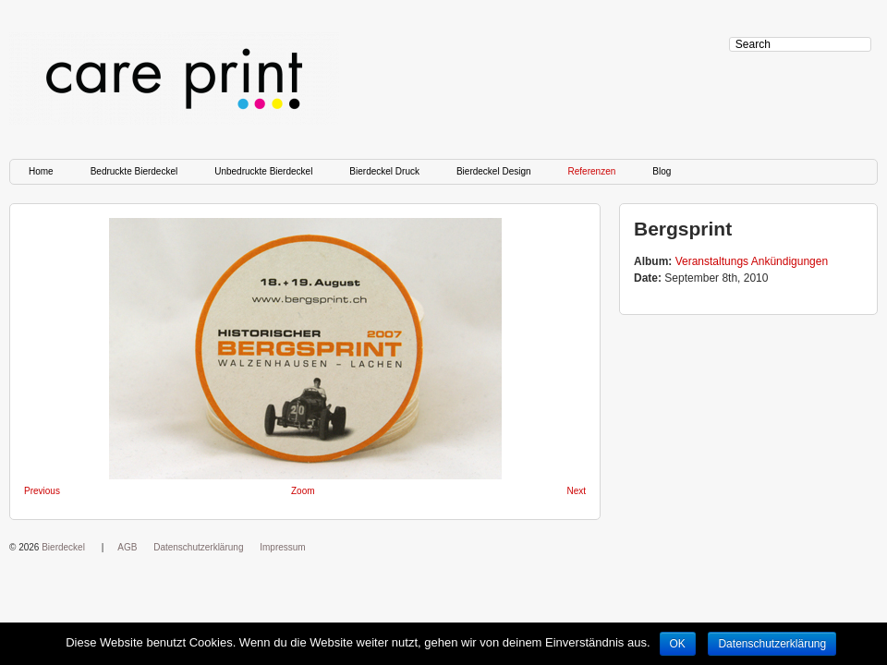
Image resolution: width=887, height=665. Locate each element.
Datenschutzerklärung (198, 547)
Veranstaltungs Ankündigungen (751, 261)
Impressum (282, 547)
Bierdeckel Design (493, 171)
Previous (42, 491)
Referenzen (592, 171)
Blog (661, 171)
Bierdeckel (63, 547)
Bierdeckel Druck (384, 171)
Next (576, 491)
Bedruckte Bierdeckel (134, 171)
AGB (127, 547)
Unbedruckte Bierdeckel (263, 171)
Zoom (303, 491)
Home (41, 171)
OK (678, 643)
